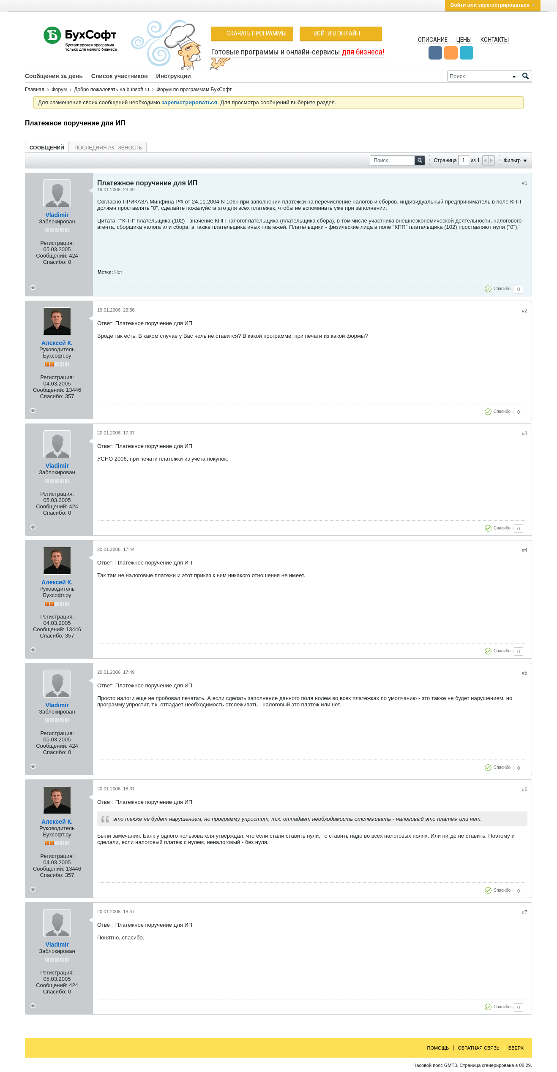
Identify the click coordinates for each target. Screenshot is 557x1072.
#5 (524, 673)
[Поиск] (489, 76)
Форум (59, 89)
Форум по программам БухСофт (194, 89)
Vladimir (56, 215)
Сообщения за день (54, 76)
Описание (433, 39)
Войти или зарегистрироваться (493, 5)
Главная (34, 89)
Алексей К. (57, 342)
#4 (524, 550)
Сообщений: (51, 255)
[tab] (47, 147)
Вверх (516, 1047)
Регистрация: (57, 243)
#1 (524, 183)
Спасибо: (55, 262)
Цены (464, 39)
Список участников (119, 76)
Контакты (495, 39)
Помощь (438, 1047)
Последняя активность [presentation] (108, 148)
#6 (524, 789)
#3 (524, 434)
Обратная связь (479, 1047)
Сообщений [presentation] (47, 148)
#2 (524, 311)
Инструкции (173, 76)
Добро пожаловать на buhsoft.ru (111, 89)
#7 (524, 912)
